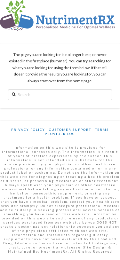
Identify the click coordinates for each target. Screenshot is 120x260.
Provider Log (60, 134)
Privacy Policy (28, 129)
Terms (102, 129)
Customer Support (70, 129)
